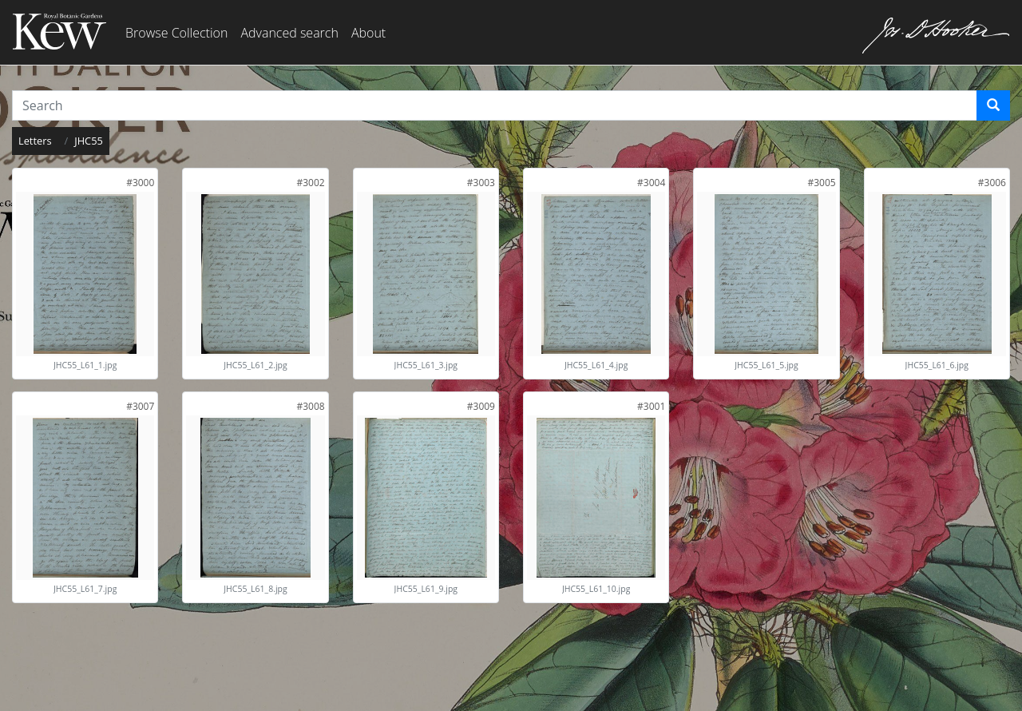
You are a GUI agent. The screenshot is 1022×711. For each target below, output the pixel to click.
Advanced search (289, 33)
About (368, 33)
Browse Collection (176, 33)
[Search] (993, 105)
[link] (140, 182)
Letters (35, 140)
